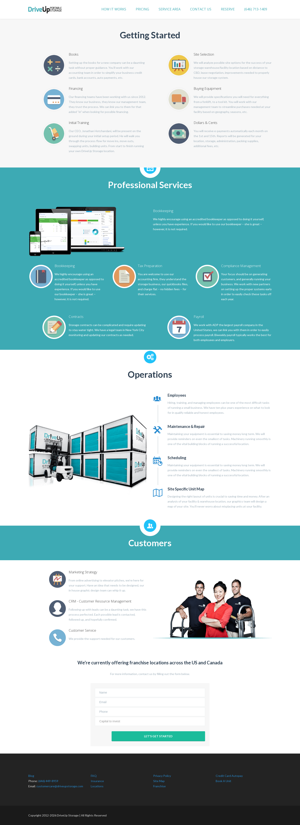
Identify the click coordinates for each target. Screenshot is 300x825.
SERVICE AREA (169, 9)
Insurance (97, 781)
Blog (31, 776)
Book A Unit (223, 781)
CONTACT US (200, 9)
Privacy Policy (162, 776)
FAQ (94, 776)
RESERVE (228, 9)
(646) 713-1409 (255, 9)
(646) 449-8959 (48, 781)
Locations (97, 786)
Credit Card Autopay (229, 776)
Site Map (159, 781)
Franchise (159, 786)
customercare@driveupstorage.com (59, 786)
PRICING (142, 9)
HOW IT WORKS (113, 9)
